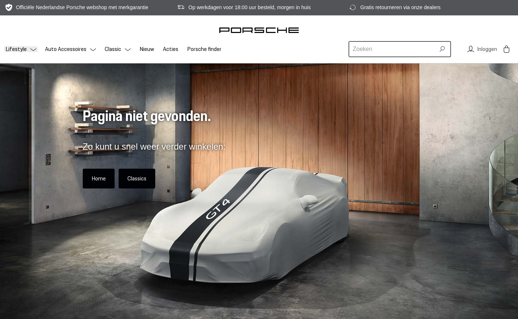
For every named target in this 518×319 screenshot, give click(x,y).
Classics (136, 178)
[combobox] (393, 49)
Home (99, 178)
